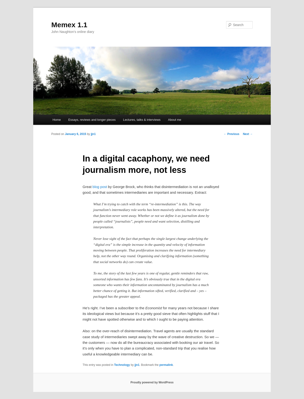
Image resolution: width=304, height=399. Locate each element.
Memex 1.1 (69, 25)
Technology (122, 365)
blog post (100, 187)
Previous (231, 134)
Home (56, 119)
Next (248, 134)
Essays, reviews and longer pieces (91, 119)
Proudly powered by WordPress (151, 382)
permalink (166, 365)
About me (174, 119)
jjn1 (93, 134)
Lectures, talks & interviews (142, 119)
